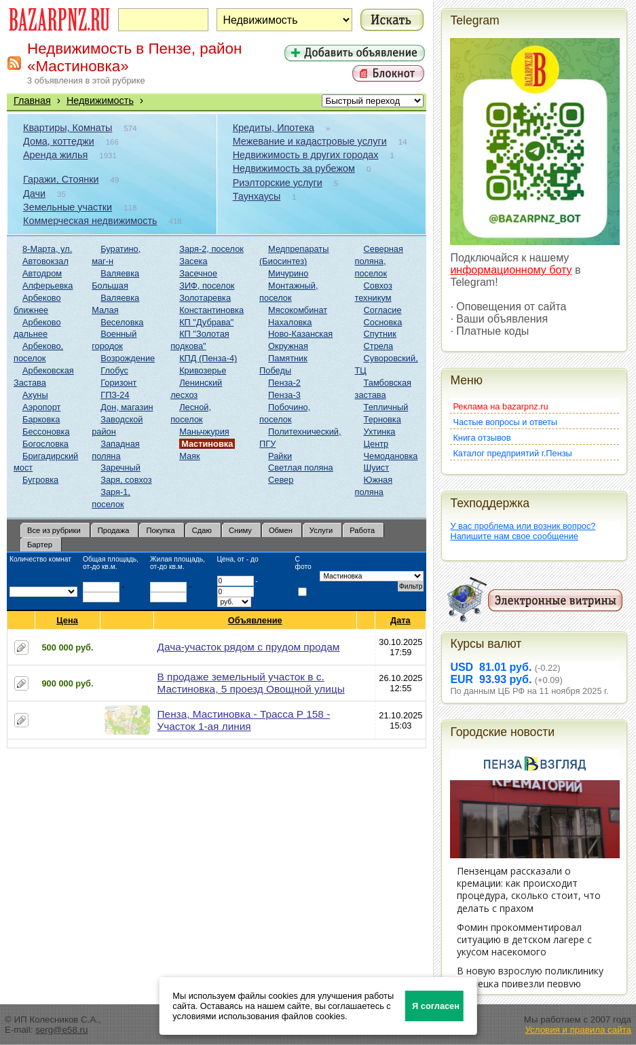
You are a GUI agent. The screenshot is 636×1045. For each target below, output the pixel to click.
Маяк (189, 456)
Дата (400, 620)
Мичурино (288, 273)
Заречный (120, 467)
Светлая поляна (300, 467)
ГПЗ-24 (114, 395)
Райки (280, 456)
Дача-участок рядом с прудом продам (248, 647)
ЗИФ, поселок (206, 285)
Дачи (34, 193)
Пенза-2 (284, 383)
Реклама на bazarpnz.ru (500, 406)
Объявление (255, 620)
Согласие (383, 310)
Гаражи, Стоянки (61, 179)
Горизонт (118, 383)
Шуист (377, 467)
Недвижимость (100, 100)
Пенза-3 (284, 395)
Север (280, 480)
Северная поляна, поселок (379, 261)
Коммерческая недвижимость (90, 220)
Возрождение (127, 358)
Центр (376, 444)
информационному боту (511, 270)
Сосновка (383, 322)
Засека (193, 261)
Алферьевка (47, 285)
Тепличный (386, 407)
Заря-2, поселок (211, 249)
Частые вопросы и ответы (505, 422)
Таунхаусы (257, 196)
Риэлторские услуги (277, 182)
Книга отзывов (481, 438)
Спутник (380, 334)
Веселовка (121, 322)
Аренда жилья (55, 154)
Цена (67, 620)
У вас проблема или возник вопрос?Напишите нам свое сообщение (522, 531)
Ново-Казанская (300, 334)
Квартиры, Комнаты (67, 127)
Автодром (42, 273)
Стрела (379, 346)
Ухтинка (380, 431)
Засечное (198, 273)
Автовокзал (45, 261)
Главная (32, 100)
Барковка (41, 419)
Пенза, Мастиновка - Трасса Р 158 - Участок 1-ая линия (244, 720)
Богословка (45, 444)
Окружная (288, 346)
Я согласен (436, 1006)
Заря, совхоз (125, 480)
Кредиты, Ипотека (273, 127)
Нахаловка (290, 322)
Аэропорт (41, 407)
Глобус (114, 370)
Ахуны (35, 395)
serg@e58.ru (61, 1030)
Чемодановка (391, 456)
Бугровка (40, 480)
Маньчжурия (204, 431)
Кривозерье (202, 370)
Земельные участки (67, 207)
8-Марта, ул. (47, 249)
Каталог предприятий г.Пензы (512, 453)
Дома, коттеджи (58, 141)
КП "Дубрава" (206, 322)
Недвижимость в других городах (306, 154)
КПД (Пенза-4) (208, 358)
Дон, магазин (126, 407)
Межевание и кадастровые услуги (310, 141)
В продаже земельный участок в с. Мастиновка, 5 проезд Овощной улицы (251, 683)
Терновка (382, 419)
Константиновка (211, 310)
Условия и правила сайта (578, 1030)
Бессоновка (46, 431)
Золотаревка (205, 298)
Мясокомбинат (297, 310)
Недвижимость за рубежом (294, 168)
